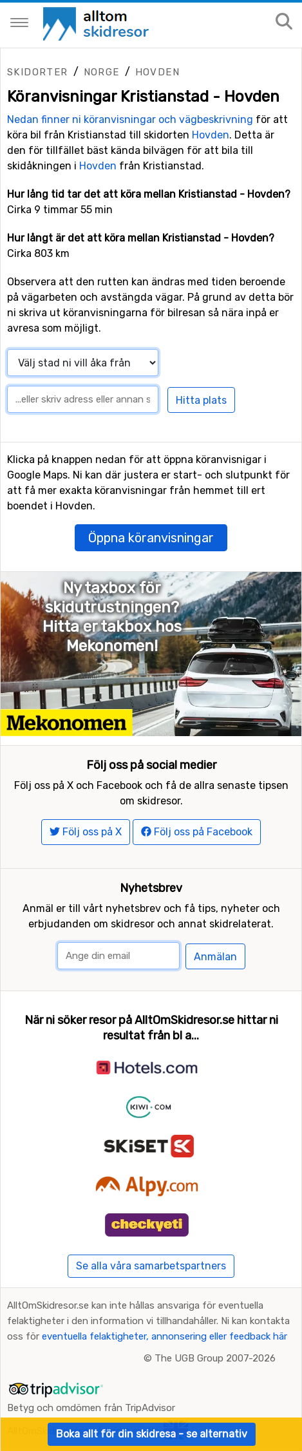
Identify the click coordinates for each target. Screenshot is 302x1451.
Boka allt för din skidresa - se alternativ (151, 1434)
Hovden (157, 72)
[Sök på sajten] (284, 22)
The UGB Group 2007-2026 (215, 1358)
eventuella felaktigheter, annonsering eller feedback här (164, 1336)
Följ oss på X (86, 832)
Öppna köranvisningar (151, 537)
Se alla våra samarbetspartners (151, 1266)
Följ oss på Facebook (196, 832)
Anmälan (215, 957)
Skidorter (37, 72)
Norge (102, 72)
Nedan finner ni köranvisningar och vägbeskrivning (130, 119)
